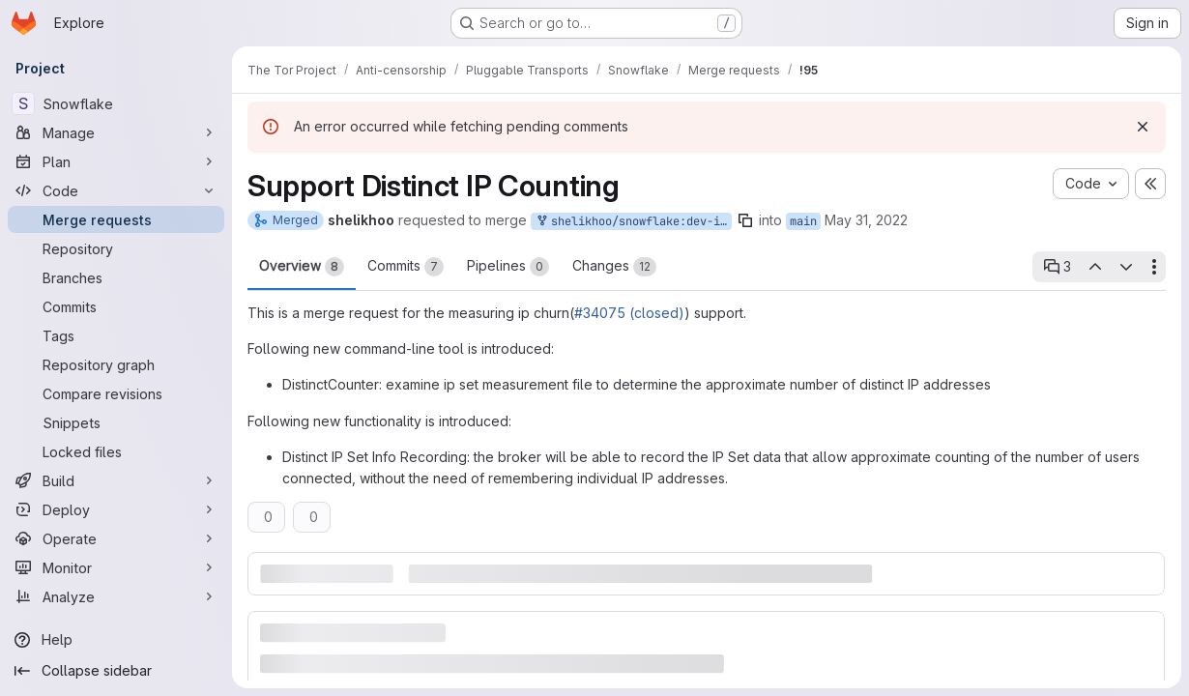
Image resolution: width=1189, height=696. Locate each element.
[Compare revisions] (116, 393)
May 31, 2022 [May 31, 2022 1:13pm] (866, 220)
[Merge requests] (116, 219)
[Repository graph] (116, 364)
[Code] (116, 190)
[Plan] (116, 161)
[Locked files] (116, 451)
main (803, 221)
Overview (301, 266)
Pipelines (508, 266)
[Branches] (116, 277)
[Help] (116, 639)
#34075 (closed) (629, 312)
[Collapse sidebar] (116, 670)
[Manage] (116, 132)
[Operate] (116, 538)
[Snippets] (116, 422)
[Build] (116, 480)
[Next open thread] (1126, 266)
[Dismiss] (1142, 126)
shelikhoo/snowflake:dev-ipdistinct (633, 222)
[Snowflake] (116, 103)
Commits (405, 266)
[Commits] (116, 306)
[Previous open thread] (1094, 266)
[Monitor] (116, 567)
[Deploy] (116, 509)
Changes (614, 266)
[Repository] (116, 248)
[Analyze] (116, 596)
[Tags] (116, 335)
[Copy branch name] (745, 220)
